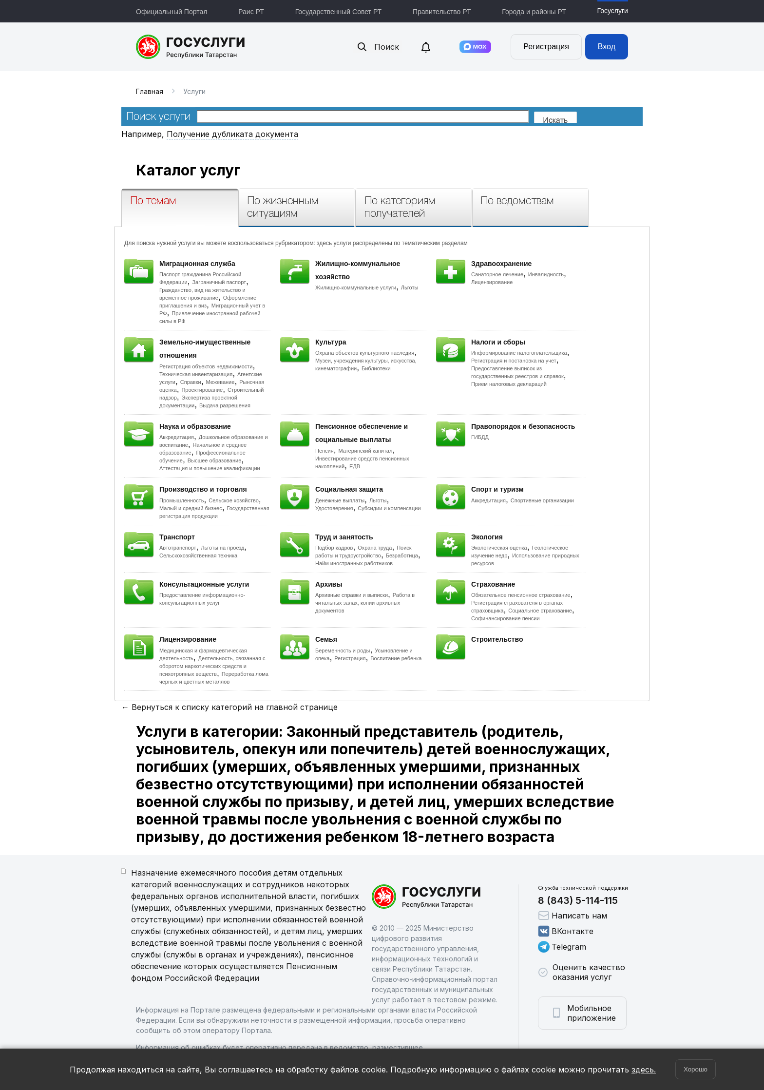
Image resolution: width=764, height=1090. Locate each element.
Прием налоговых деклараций (509, 384)
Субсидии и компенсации (389, 508)
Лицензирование (492, 282)
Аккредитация (176, 437)
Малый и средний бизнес (190, 508)
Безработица (402, 555)
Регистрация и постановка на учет (513, 360)
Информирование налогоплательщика (519, 353)
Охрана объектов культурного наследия (364, 353)
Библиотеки (376, 368)
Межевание (220, 382)
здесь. (643, 1069)
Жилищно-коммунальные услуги (355, 287)
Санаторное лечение (497, 274)
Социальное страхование (540, 610)
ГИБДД (480, 437)
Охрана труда (375, 548)
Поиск (377, 47)
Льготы (410, 287)
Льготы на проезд (222, 548)
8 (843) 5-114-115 (578, 900)
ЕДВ (354, 466)
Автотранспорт (177, 548)
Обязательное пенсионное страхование (520, 595)
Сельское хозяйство (233, 500)
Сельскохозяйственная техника (198, 555)
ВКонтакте (565, 931)
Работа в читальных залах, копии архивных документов (365, 602)
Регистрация (546, 46)
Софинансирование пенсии (505, 618)
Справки (190, 382)
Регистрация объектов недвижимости (206, 366)
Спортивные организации (542, 500)
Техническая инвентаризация (195, 374)
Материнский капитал (365, 451)
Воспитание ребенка (395, 658)
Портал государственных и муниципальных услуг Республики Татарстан (191, 47)
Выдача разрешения (224, 405)
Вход (606, 46)
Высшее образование (215, 460)
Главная (149, 91)
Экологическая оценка (499, 548)
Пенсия (324, 451)
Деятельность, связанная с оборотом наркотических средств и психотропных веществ (212, 666)
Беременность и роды (342, 650)
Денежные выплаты (339, 500)
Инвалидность (546, 274)
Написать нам (572, 915)
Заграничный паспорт (219, 282)
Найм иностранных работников (354, 563)
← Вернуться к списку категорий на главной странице (229, 707)
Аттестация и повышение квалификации (209, 468)
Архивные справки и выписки (351, 595)
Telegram (562, 947)
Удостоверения (334, 508)
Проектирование (202, 390)
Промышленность (181, 500)
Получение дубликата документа (232, 134)
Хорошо (695, 1069)
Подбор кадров (334, 548)
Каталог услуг (188, 170)
